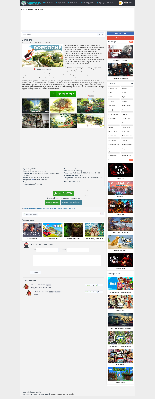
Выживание (112, 140)
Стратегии (111, 118)
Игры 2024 (73, 3)
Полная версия (127, 144)
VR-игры (124, 140)
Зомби (110, 97)
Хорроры (111, 105)
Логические (125, 110)
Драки (124, 92)
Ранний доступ (113, 144)
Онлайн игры (126, 155)
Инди (31, 208)
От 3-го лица (126, 131)
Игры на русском (87, 3)
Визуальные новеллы (50, 208)
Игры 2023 (72, 208)
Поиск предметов (112, 150)
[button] (102, 213)
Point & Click (126, 127)
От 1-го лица (112, 131)
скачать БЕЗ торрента (71, 203)
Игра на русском (63, 208)
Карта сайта (70, 394)
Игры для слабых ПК (105, 3)
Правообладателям (58, 394)
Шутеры (124, 101)
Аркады (124, 88)
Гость (128, 2)
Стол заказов (120, 38)
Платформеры (113, 110)
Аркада (26, 208)
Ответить (88, 285)
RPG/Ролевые (113, 114)
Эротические (112, 155)
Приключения (37, 208)
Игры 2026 (48, 3)
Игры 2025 (60, 3)
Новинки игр (112, 88)
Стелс (124, 123)
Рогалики (125, 114)
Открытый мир (127, 136)
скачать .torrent (52, 203)
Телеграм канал (120, 33)
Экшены (111, 101)
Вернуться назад (30, 214)
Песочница (112, 136)
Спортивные (112, 123)
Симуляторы (126, 118)
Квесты (110, 127)
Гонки (110, 92)
